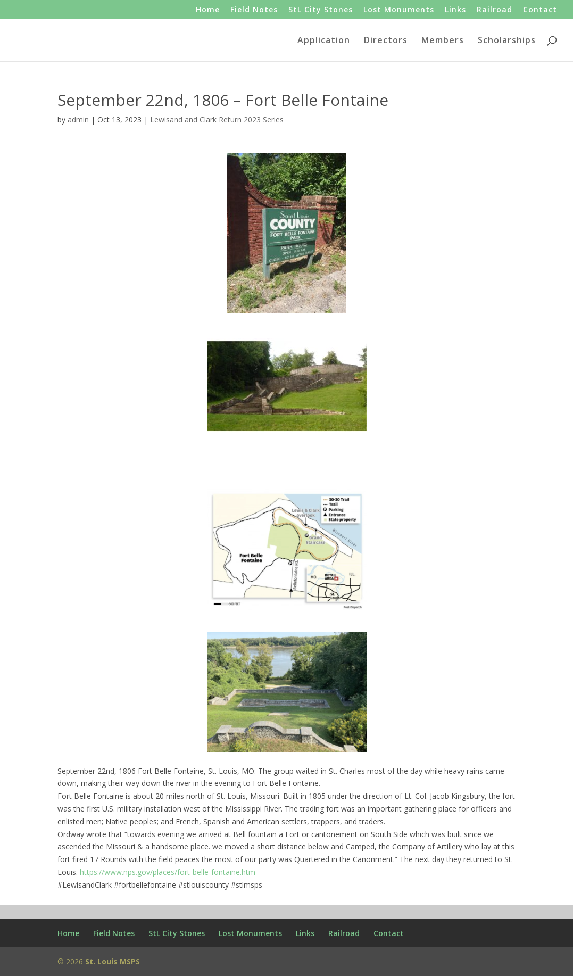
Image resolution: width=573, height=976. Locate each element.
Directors (386, 41)
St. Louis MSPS (112, 961)
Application (323, 41)
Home (208, 10)
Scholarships (507, 41)
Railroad (494, 10)
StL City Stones (320, 10)
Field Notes (254, 10)
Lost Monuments (398, 10)
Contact (540, 10)
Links (455, 10)
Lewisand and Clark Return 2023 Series (217, 119)
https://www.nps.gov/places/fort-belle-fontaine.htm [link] (167, 872)
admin (78, 119)
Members (442, 41)
